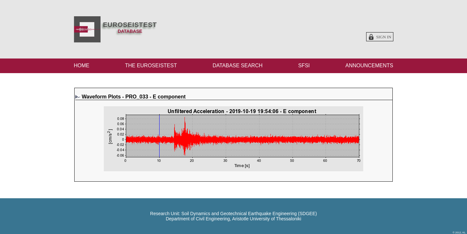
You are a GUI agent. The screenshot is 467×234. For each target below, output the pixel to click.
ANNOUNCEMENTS (369, 65)
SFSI (304, 65)
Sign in (383, 37)
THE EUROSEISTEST (151, 65)
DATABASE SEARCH (237, 65)
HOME (82, 65)
